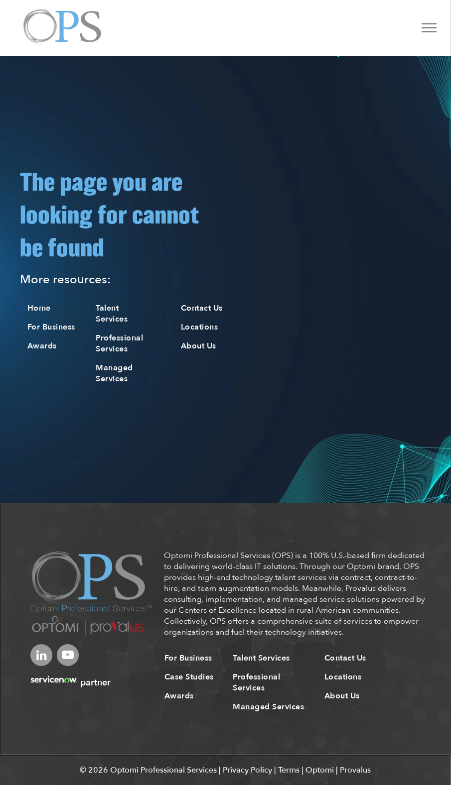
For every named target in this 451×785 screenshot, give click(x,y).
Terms (289, 770)
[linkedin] (41, 656)
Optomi (319, 770)
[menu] (429, 28)
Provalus (355, 770)
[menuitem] (55, 308)
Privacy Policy (247, 770)
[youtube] (68, 656)
